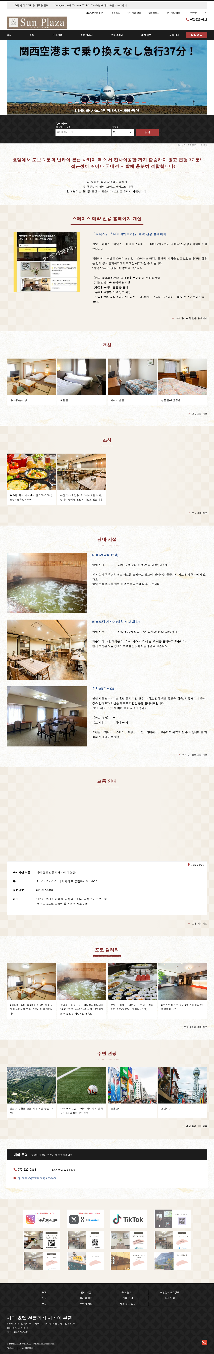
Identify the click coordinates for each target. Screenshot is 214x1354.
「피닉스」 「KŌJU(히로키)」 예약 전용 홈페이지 (129, 234)
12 (144, 102)
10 (130, 102)
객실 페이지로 (197, 414)
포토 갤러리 (86, 1304)
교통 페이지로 (197, 923)
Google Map (196, 865)
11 (137, 102)
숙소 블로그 (127, 1292)
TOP (44, 1292)
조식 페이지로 (197, 513)
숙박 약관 (170, 1298)
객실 (44, 1298)
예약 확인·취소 (173, 12)
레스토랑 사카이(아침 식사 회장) (116, 621)
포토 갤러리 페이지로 (193, 1027)
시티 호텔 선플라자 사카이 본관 (39, 1318)
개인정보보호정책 (170, 1292)
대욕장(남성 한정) (105, 555)
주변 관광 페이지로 (194, 1126)
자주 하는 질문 (128, 1304)
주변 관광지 (86, 1298)
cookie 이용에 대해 (27, 1348)
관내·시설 (86, 1292)
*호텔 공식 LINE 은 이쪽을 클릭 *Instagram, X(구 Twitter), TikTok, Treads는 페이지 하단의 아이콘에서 (71, 5)
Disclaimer (11, 1348)
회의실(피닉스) (103, 688)
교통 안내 (128, 1298)
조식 (44, 1304)
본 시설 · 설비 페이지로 (192, 755)
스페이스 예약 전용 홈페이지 (189, 318)
